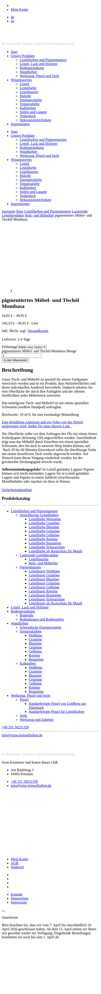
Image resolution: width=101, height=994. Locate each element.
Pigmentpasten (30, 567)
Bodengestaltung (32, 68)
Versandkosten (37, 331)
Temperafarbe (30, 104)
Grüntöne (35, 647)
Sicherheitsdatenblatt (17, 490)
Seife (23, 715)
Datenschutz (19, 898)
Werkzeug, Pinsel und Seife (39, 76)
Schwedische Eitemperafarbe (40, 627)
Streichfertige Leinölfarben (39, 515)
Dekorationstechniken (35, 120)
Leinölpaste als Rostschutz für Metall (55, 603)
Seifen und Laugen (33, 112)
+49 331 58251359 (24, 781)
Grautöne (35, 639)
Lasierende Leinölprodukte (39, 555)
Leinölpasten (29, 92)
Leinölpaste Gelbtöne (44, 587)
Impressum (19, 902)
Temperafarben (30, 631)
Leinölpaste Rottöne (43, 591)
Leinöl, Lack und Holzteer (39, 64)
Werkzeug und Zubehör (37, 719)
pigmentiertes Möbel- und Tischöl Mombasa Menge (39, 351)
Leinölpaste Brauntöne (45, 595)
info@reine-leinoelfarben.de (31, 785)
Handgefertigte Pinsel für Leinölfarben (56, 711)
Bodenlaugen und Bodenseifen (42, 619)
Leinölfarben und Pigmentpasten (43, 60)
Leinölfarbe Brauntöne (45, 543)
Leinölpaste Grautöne (44, 575)
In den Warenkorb (15, 360)
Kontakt (16, 894)
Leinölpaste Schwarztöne (47, 599)
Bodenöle (26, 615)
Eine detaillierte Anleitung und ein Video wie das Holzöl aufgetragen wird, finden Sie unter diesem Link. (42, 424)
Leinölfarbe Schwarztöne (47, 547)
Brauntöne (36, 659)
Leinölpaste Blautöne (44, 579)
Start (14, 52)
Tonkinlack (28, 116)
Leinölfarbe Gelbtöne (44, 535)
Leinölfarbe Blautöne (44, 527)
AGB (14, 863)
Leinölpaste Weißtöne (44, 571)
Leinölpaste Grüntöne (44, 583)
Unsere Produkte (23, 56)
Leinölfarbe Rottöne (43, 539)
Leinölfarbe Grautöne (44, 523)
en (12, 21)
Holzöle (25, 96)
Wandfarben (28, 72)
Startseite (8, 211)
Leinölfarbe (28, 88)
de (12, 17)
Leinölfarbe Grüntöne (44, 531)
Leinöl (24, 84)
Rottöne (34, 655)
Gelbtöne (35, 651)
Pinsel (24, 699)
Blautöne (35, 643)
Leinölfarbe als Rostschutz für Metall (55, 551)
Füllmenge (9, 347)
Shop (20, 211)
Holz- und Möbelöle (39, 215)
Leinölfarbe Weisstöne (45, 519)
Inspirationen (20, 124)
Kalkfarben (28, 108)
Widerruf (17, 867)
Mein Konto (19, 859)
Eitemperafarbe (31, 100)
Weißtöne (35, 635)
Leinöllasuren (38, 559)
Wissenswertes (21, 80)
